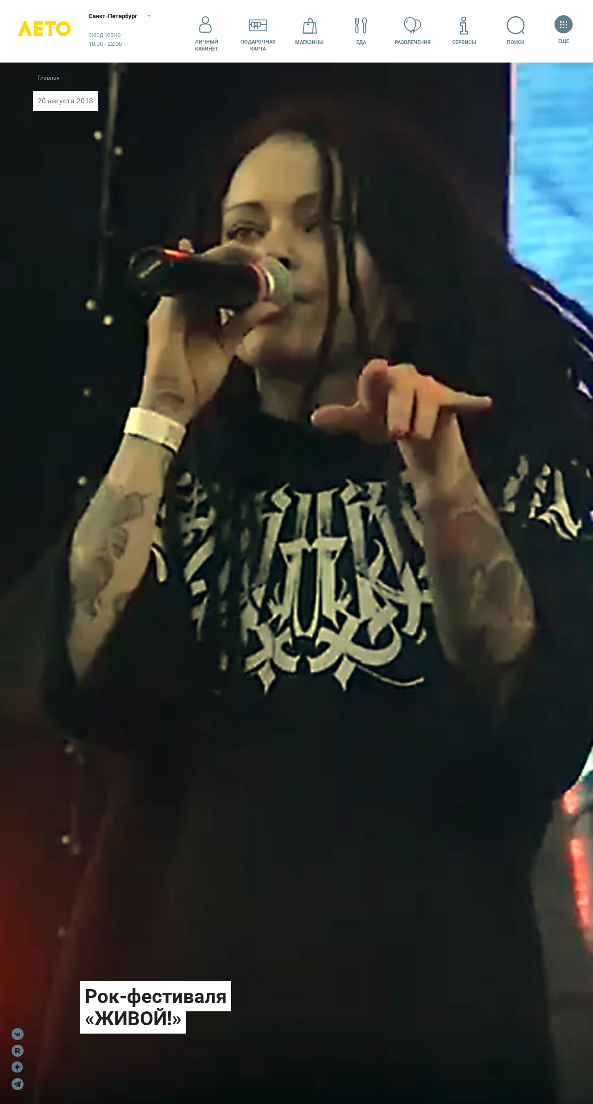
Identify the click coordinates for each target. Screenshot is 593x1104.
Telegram (18, 1084)
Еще (563, 31)
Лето (46, 31)
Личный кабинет (206, 31)
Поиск (516, 30)
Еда (360, 30)
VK (18, 1034)
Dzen (18, 1067)
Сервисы (464, 30)
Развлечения (413, 30)
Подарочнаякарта (258, 31)
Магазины (309, 30)
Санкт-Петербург (119, 16)
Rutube (18, 1051)
